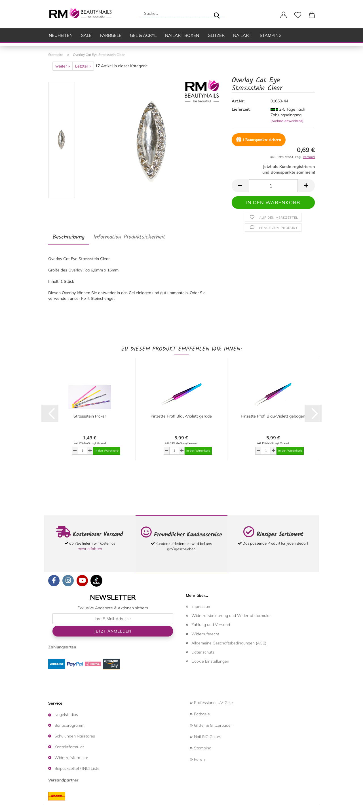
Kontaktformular (69, 746)
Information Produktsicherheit (129, 237)
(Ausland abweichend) (287, 121)
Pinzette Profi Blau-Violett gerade (181, 416)
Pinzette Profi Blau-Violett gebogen (273, 416)
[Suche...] (217, 13)
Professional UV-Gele (211, 702)
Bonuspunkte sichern (258, 139)
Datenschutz (202, 652)
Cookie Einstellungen (210, 661)
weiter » (62, 66)
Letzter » (83, 66)
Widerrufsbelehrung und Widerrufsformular (231, 615)
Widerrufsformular (71, 757)
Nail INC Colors (205, 736)
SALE (86, 35)
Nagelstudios (66, 714)
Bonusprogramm (69, 725)
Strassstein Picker (89, 416)
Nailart (242, 35)
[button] (284, 15)
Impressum (201, 606)
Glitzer (216, 35)
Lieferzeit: (241, 109)
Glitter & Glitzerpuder (211, 725)
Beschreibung (68, 237)
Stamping (271, 35)
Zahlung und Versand (210, 624)
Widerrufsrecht (205, 634)
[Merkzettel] (298, 15)
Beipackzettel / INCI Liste (77, 768)
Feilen (197, 759)
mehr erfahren (90, 548)
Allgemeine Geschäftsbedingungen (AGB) (228, 643)
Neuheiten (61, 35)
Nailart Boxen (182, 35)
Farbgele (110, 35)
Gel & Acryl (143, 35)
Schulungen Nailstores (74, 736)
